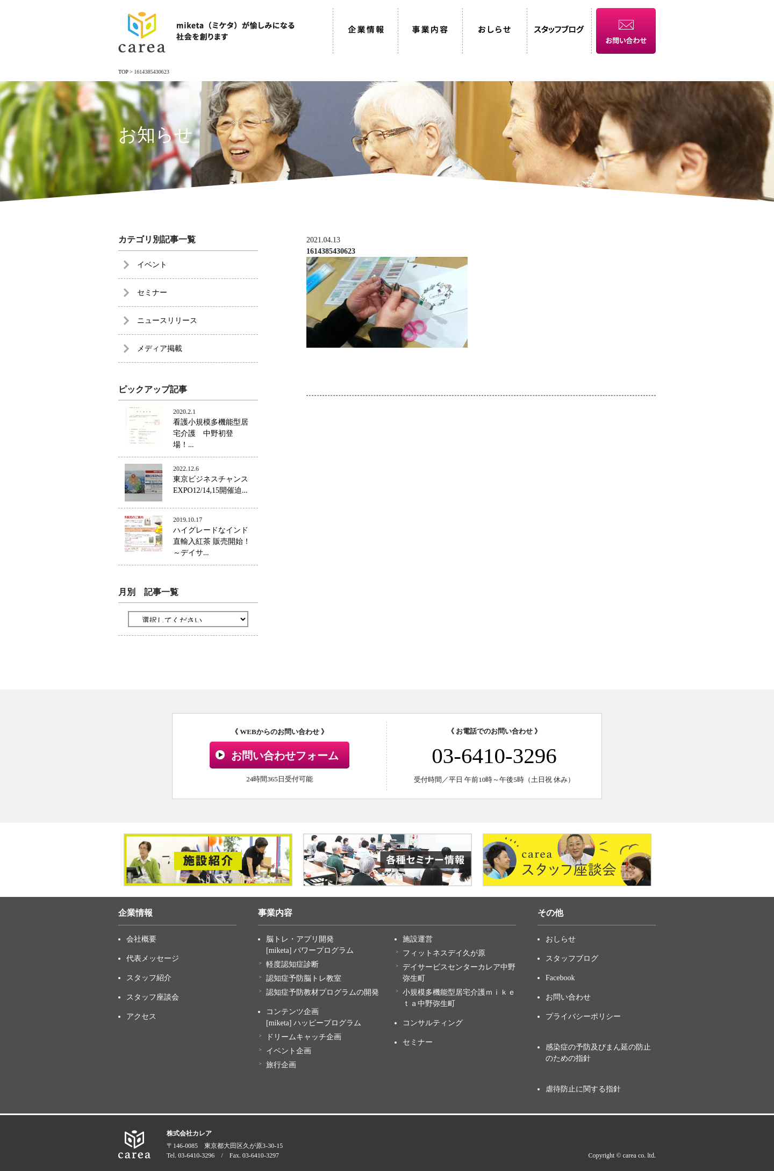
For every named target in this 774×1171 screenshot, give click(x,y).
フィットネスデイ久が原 (444, 953)
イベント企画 (288, 1051)
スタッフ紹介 (148, 978)
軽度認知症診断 (292, 964)
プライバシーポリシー (583, 1016)
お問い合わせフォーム (285, 755)
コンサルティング (433, 1023)
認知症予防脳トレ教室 (303, 978)
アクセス (141, 1016)
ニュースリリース (167, 321)
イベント (152, 265)
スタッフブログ (572, 958)
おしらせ (561, 939)
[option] (208, 860)
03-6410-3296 (494, 755)
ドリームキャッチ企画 (303, 1037)
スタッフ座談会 (152, 997)
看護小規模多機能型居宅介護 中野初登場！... (210, 433)
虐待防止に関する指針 (583, 1089)
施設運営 (418, 939)
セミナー (152, 293)
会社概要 (141, 939)
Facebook (560, 978)
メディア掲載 (159, 348)
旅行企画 (281, 1065)
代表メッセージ (152, 958)
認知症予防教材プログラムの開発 (322, 992)
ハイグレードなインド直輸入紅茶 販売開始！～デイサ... (211, 541)
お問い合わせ (568, 997)
